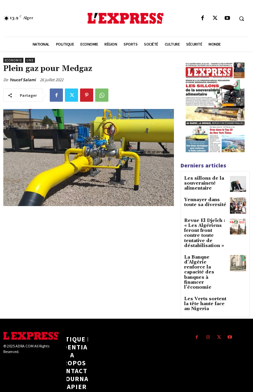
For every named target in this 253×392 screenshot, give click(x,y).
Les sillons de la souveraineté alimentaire (201, 183)
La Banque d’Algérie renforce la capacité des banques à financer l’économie (205, 256)
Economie (13, 60)
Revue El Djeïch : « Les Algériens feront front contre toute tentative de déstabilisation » (204, 229)
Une (30, 60)
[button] (241, 18)
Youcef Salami (23, 80)
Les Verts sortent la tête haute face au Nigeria (204, 278)
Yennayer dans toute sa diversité (202, 201)
